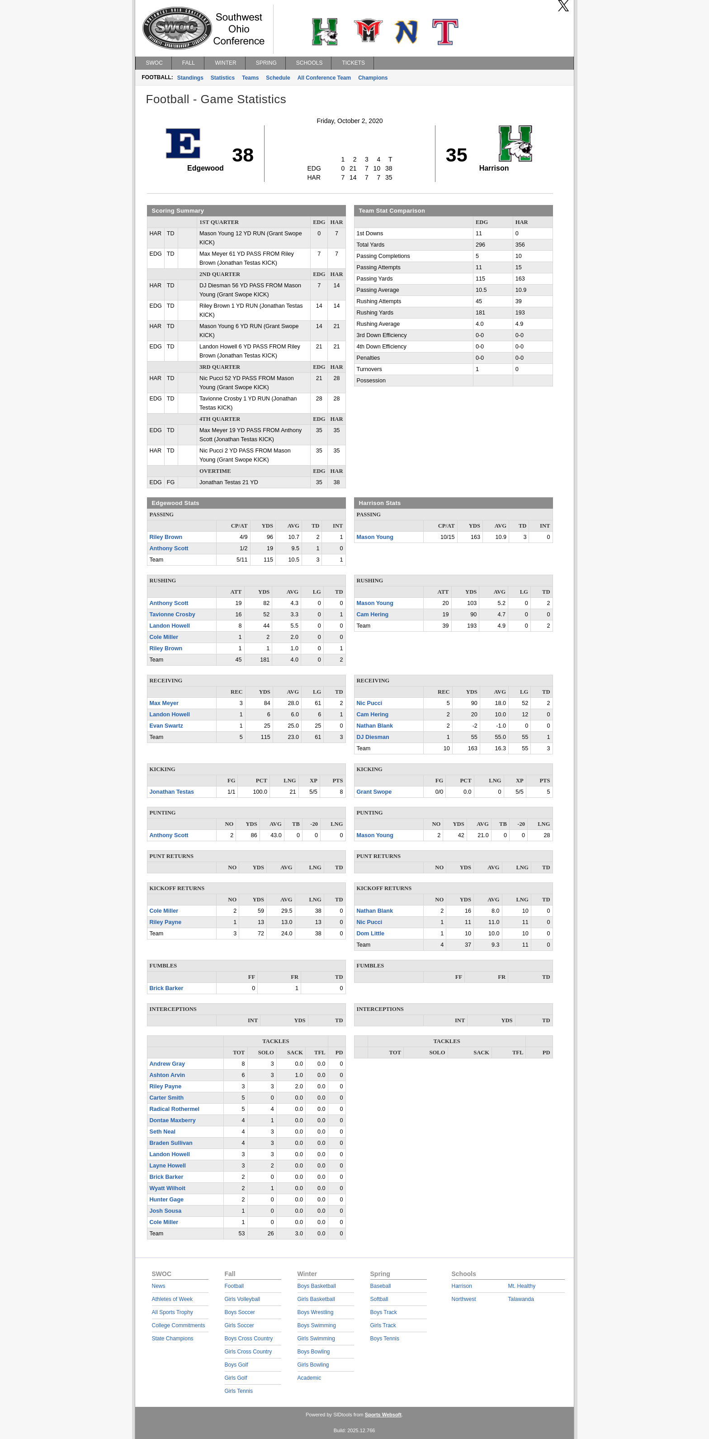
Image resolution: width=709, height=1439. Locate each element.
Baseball (380, 1286)
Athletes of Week (172, 1299)
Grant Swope (374, 792)
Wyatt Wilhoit (167, 1188)
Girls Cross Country (248, 1351)
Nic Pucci (370, 703)
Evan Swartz (166, 726)
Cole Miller (164, 637)
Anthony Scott (169, 548)
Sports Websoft (383, 1414)
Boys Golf (236, 1365)
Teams (250, 78)
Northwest (464, 1299)
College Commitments (178, 1325)
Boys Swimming (317, 1325)
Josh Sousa (166, 1211)
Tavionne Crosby (172, 614)
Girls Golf (236, 1378)
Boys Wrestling (316, 1312)
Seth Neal (162, 1132)
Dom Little (371, 933)
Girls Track (383, 1325)
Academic (309, 1378)
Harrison (462, 1286)
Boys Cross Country (249, 1338)
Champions (373, 78)
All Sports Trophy (172, 1312)
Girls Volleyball (242, 1299)
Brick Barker (167, 988)
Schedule (278, 78)
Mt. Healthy (522, 1286)
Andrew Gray (167, 1064)
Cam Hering (373, 614)
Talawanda (521, 1299)
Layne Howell (168, 1166)
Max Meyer (164, 703)
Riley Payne (166, 922)
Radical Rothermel (175, 1109)
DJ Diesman (373, 737)
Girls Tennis (239, 1391)
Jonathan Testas (172, 792)
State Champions (173, 1338)
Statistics (223, 78)
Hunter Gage (167, 1199)
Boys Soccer (240, 1312)
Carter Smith (167, 1098)
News (158, 1286)
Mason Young (375, 537)
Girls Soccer (239, 1325)
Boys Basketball (317, 1286)
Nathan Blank (375, 726)
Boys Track (383, 1312)
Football (234, 1286)
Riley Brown (166, 537)
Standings (190, 78)
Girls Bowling (313, 1365)
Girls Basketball (316, 1299)
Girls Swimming (316, 1338)
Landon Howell (170, 626)
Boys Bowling (314, 1351)
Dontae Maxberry (173, 1120)
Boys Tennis (384, 1338)
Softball (379, 1299)
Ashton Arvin (167, 1075)
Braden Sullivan (171, 1143)
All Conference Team (324, 78)
